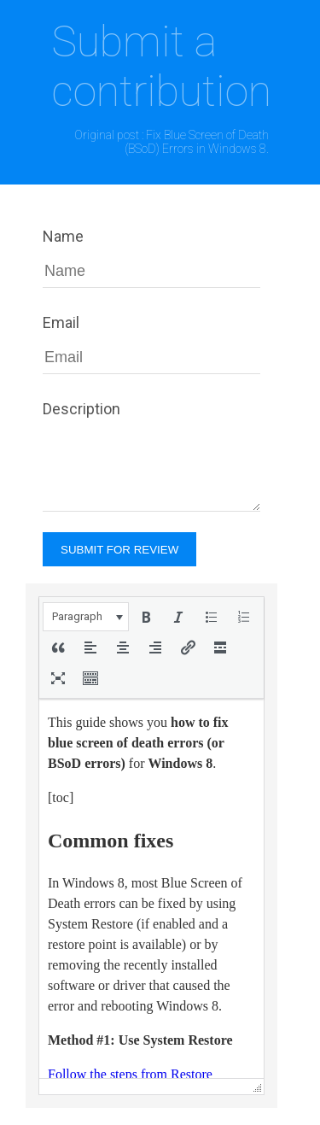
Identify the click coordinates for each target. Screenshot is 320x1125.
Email (61, 322)
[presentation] (86, 616)
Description (81, 409)
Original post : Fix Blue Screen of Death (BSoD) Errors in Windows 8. (171, 141)
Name (63, 236)
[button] (86, 616)
